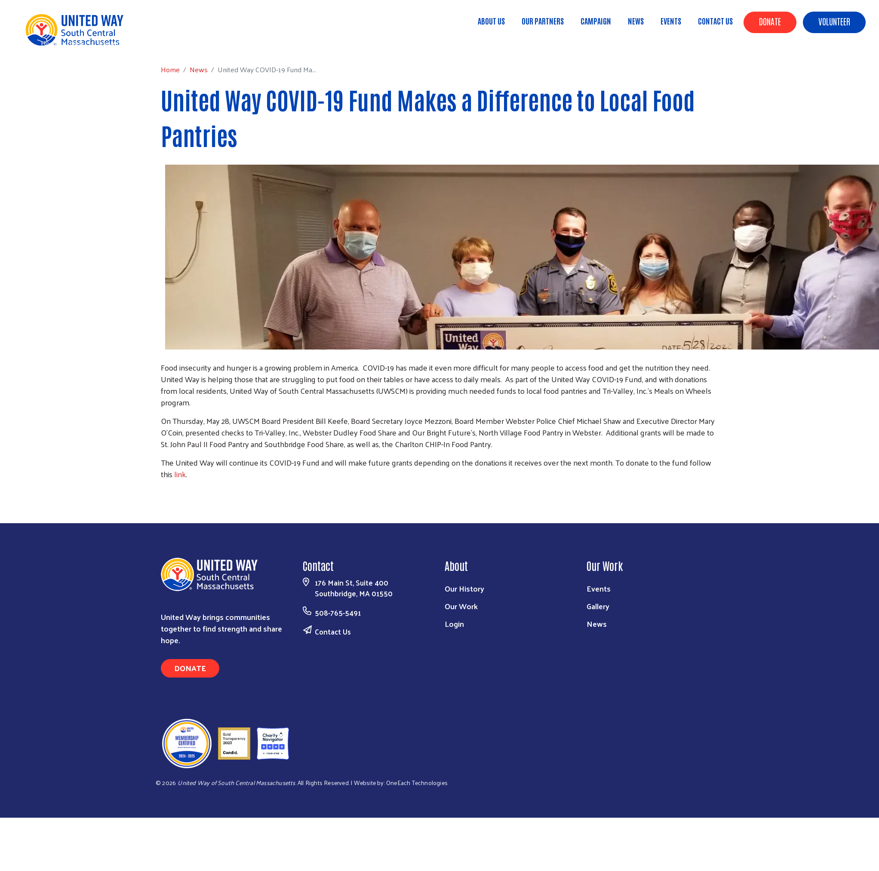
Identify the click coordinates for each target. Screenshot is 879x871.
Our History (464, 588)
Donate (770, 21)
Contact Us (715, 20)
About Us (491, 20)
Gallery (598, 606)
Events (671, 20)
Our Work (461, 606)
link (180, 474)
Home (50, 43)
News (636, 20)
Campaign (596, 20)
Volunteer (834, 21)
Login (454, 623)
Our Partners (543, 20)
